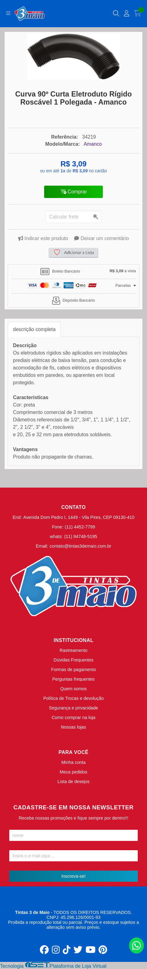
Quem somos (73, 688)
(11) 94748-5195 (80, 536)
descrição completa (34, 329)
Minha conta (73, 762)
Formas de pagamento (73, 669)
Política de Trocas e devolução (73, 698)
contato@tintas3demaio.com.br (80, 546)
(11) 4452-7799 (80, 526)
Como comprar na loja (73, 717)
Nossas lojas (73, 727)
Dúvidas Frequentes (74, 659)
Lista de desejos (73, 781)
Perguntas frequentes (73, 679)
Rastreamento (73, 650)
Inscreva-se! (73, 876)
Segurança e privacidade (73, 707)
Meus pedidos (73, 771)
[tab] (73, 272)
